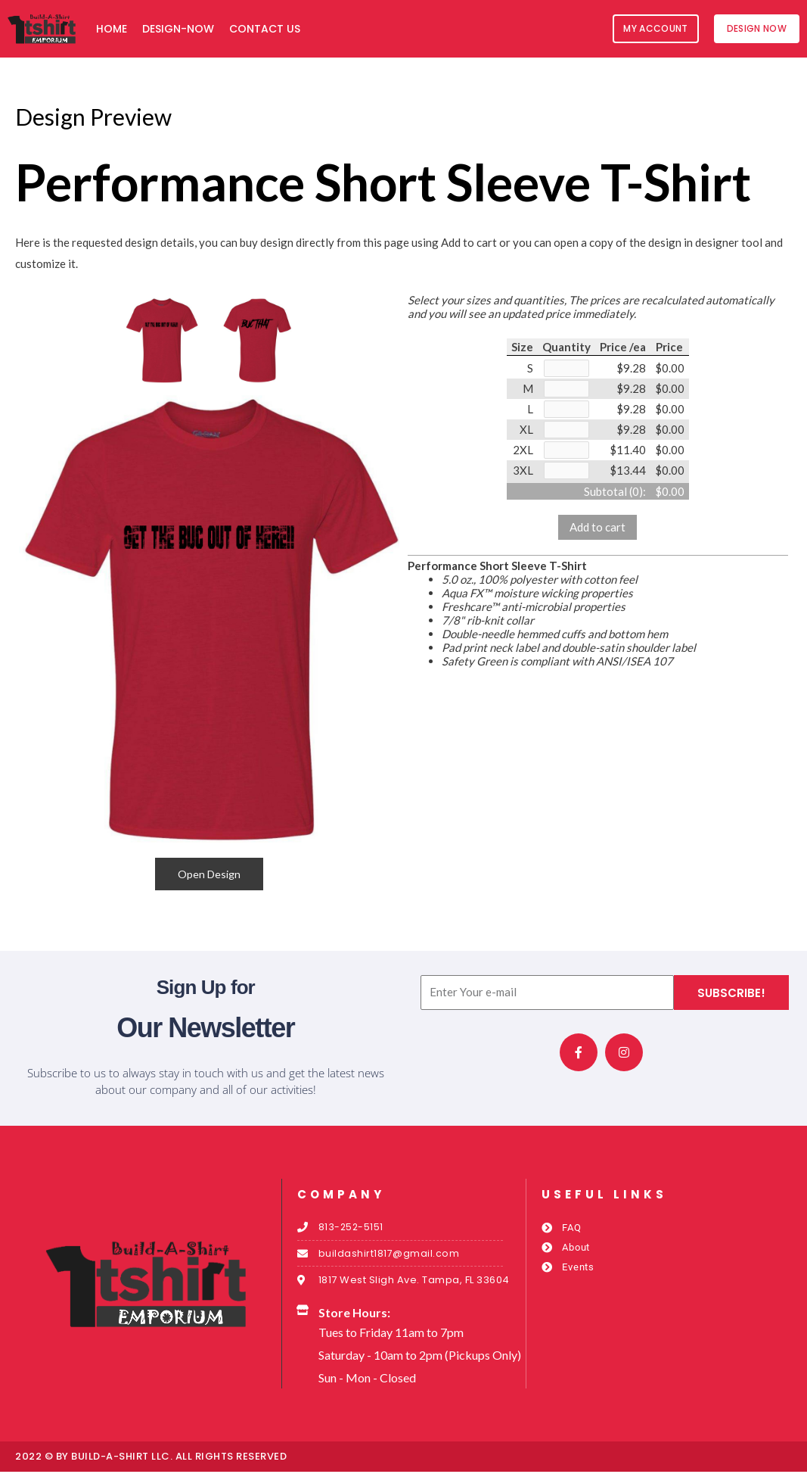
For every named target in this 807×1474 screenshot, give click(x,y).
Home (111, 28)
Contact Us (264, 28)
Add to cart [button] (597, 531)
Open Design (209, 874)
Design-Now (178, 28)
